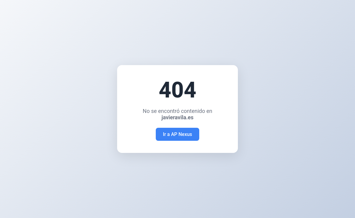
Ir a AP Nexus (177, 134)
